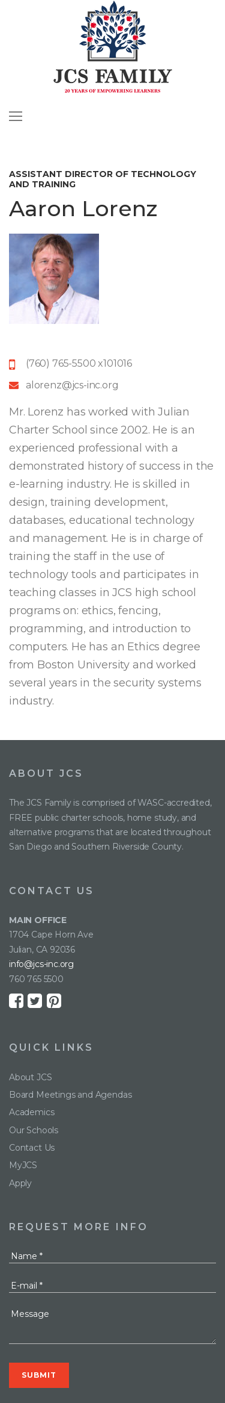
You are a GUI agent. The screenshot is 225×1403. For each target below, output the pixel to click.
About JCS (30, 1077)
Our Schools (33, 1130)
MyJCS (23, 1165)
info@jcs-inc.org (41, 964)
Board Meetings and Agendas (70, 1094)
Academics (31, 1112)
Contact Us (32, 1147)
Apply (20, 1183)
